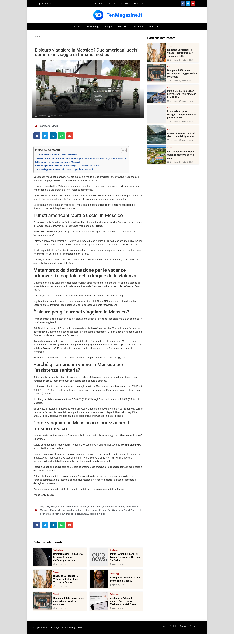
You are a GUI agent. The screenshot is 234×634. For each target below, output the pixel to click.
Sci (109, 510)
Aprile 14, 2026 (117, 608)
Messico (44, 510)
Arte (52, 506)
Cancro (92, 506)
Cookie (124, 3)
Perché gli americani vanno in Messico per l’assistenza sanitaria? (68, 165)
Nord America (74, 510)
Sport (127, 510)
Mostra (61, 510)
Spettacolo (114, 550)
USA (86, 513)
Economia (123, 26)
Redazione (138, 3)
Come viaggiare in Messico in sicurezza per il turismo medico (66, 169)
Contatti (112, 3)
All (47, 506)
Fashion (138, 26)
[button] (36, 135)
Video (102, 513)
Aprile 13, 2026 (186, 121)
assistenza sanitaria (67, 506)
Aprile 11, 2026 (186, 162)
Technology (93, 26)
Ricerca (102, 510)
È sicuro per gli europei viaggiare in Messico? (58, 162)
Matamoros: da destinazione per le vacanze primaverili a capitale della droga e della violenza (81, 158)
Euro (99, 506)
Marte (135, 506)
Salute (77, 26)
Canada (83, 506)
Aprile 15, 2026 (117, 585)
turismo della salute (72, 513)
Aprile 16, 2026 (60, 564)
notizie (86, 510)
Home (36, 36)
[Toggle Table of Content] (122, 150)
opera (94, 510)
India (128, 506)
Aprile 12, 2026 (186, 140)
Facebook (108, 506)
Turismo (56, 513)
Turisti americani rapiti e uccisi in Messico (57, 155)
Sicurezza (117, 510)
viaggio (94, 513)
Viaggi (108, 26)
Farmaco (119, 506)
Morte (53, 510)
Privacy (98, 3)
